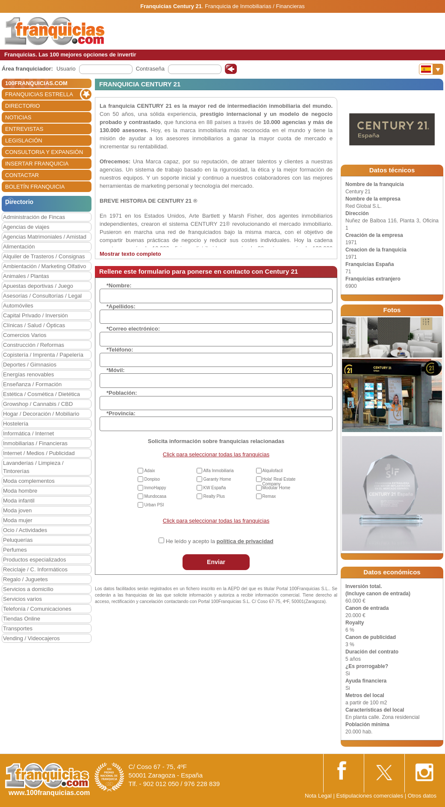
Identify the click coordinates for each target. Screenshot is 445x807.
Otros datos (422, 795)
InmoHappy (155, 487)
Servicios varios (22, 599)
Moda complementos (29, 481)
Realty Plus (214, 496)
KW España (214, 487)
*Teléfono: (119, 349)
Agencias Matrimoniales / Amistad (44, 237)
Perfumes (15, 550)
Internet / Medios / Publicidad (39, 453)
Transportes (17, 628)
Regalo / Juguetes (25, 579)
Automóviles (18, 305)
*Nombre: (119, 285)
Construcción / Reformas (33, 345)
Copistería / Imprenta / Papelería (43, 355)
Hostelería (15, 423)
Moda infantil (19, 500)
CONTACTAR (22, 175)
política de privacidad (245, 541)
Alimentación (19, 246)
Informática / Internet (28, 433)
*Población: (121, 393)
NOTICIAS (18, 117)
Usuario (66, 68)
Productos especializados (34, 559)
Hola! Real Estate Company (279, 481)
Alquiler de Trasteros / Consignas (44, 256)
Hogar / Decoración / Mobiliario (41, 414)
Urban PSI (154, 505)
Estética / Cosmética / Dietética (41, 394)
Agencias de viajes (26, 227)
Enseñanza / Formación (32, 384)
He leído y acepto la (219, 541)
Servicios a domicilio (28, 589)
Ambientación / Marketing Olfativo (44, 266)
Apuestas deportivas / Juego (38, 286)
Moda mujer (17, 520)
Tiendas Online (21, 618)
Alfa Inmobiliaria (218, 470)
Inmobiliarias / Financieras (35, 443)
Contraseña (150, 68)
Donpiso (152, 479)
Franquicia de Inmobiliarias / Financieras (254, 6)
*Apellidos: (121, 306)
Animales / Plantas (26, 276)
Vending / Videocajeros (31, 638)
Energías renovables (28, 374)
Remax (269, 496)
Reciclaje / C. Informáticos (35, 569)
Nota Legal (318, 795)
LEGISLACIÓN (23, 140)
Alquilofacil (272, 470)
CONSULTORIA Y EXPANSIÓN (44, 152)
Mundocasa (155, 496)
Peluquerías (17, 540)
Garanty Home (217, 479)
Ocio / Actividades (25, 530)
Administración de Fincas (34, 217)
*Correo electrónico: (133, 328)
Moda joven (17, 510)
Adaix (149, 470)
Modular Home (276, 487)
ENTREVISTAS (24, 129)
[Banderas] (431, 69)
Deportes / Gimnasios (29, 364)
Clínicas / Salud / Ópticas (34, 325)
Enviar (216, 562)
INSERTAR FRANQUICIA (36, 163)
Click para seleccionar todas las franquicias (216, 454)
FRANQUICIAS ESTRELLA (39, 94)
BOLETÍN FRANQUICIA (35, 186)
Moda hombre (20, 491)
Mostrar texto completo (130, 254)
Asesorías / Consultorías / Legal (42, 296)
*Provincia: (121, 413)
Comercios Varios (25, 335)
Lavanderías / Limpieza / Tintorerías (33, 467)
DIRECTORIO (22, 106)
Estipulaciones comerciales (370, 795)
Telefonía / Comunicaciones (37, 609)
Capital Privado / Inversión (35, 315)
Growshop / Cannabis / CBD (38, 404)
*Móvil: (115, 370)
